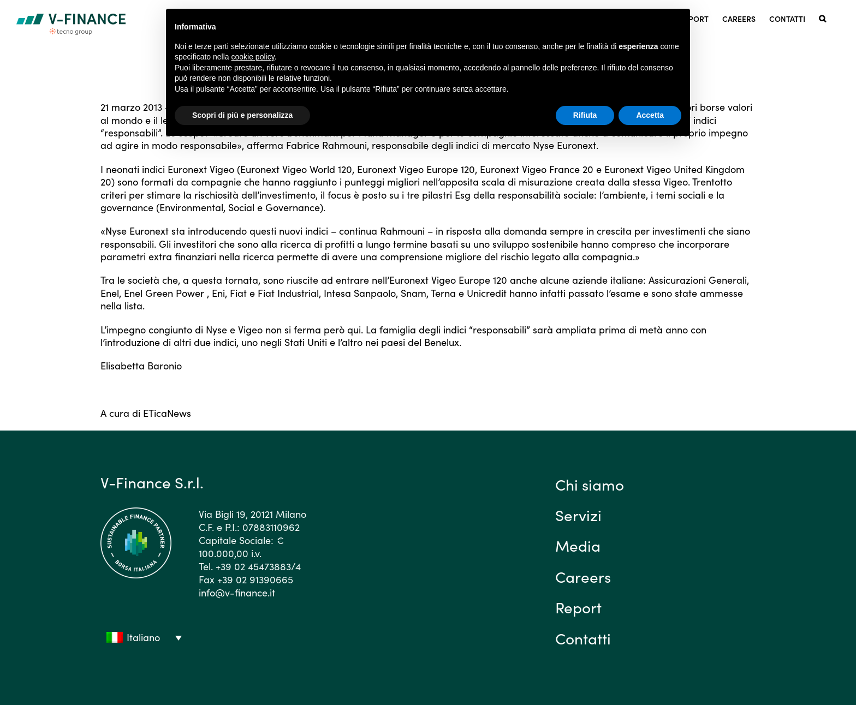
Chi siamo (589, 484)
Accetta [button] (650, 115)
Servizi (578, 514)
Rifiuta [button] (585, 115)
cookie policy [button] (253, 56)
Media (578, 545)
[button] (822, 17)
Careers (583, 576)
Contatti (583, 638)
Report (578, 607)
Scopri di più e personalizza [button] (242, 115)
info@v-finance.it (237, 592)
